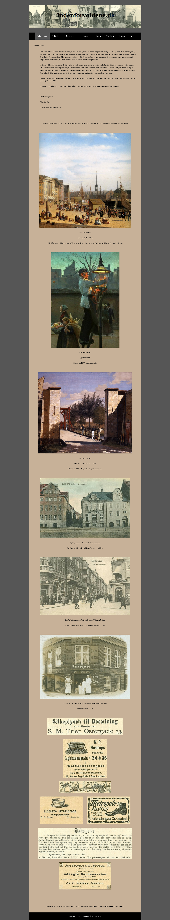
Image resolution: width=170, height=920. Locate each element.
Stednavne (97, 36)
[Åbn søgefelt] (131, 36)
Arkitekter (56, 36)
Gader (85, 36)
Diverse (122, 36)
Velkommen (42, 36)
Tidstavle (110, 36)
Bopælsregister (71, 36)
